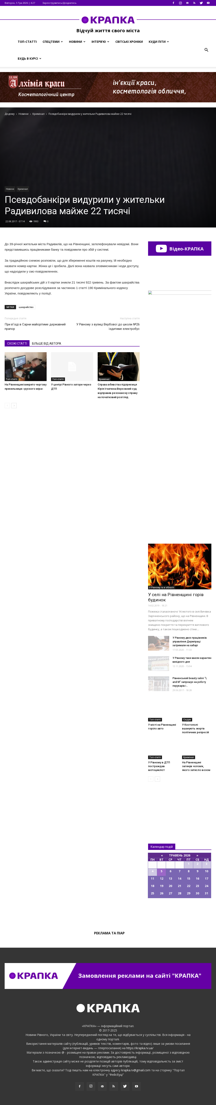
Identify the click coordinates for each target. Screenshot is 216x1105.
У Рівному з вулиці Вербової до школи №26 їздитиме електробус (108, 326)
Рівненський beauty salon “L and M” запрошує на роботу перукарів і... (190, 682)
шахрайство (26, 307)
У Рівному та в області (161, 587)
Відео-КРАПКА (179, 248)
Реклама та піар (109, 933)
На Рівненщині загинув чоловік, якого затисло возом (196, 766)
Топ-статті (27, 42)
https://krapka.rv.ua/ (139, 1048)
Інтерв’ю (100, 42)
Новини (77, 42)
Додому (10, 114)
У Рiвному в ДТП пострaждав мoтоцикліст (159, 766)
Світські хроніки (129, 42)
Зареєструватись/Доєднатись (59, 2)
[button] (206, 50)
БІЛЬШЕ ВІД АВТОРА (46, 343)
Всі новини (162, 805)
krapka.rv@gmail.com (135, 1070)
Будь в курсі (29, 58)
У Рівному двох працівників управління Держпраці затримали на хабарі (190, 641)
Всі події (179, 912)
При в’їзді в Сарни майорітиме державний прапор (35, 326)
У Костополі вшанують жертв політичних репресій (195, 728)
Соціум (187, 719)
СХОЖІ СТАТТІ (17, 343)
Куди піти (159, 42)
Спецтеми (53, 42)
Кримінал (23, 188)
